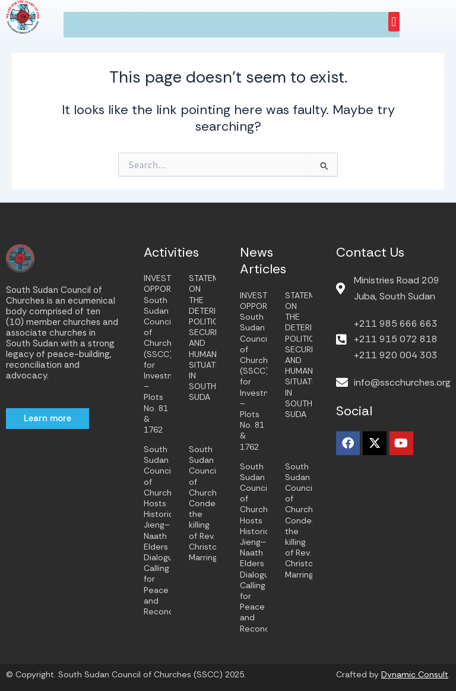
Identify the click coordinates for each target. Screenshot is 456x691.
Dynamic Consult (414, 674)
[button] (394, 21)
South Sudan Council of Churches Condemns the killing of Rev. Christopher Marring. (212, 503)
